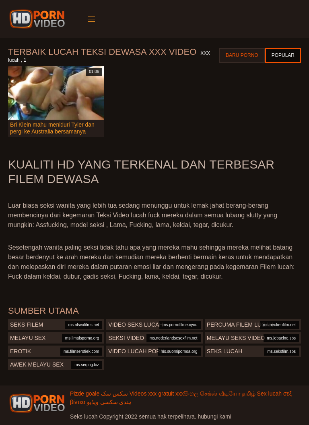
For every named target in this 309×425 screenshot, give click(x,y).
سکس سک (114, 393)
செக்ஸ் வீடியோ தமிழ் (227, 393)
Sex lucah (269, 393)
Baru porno (242, 55)
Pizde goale (84, 393)
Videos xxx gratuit (152, 393)
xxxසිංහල (186, 393)
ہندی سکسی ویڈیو (109, 402)
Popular (283, 55)
